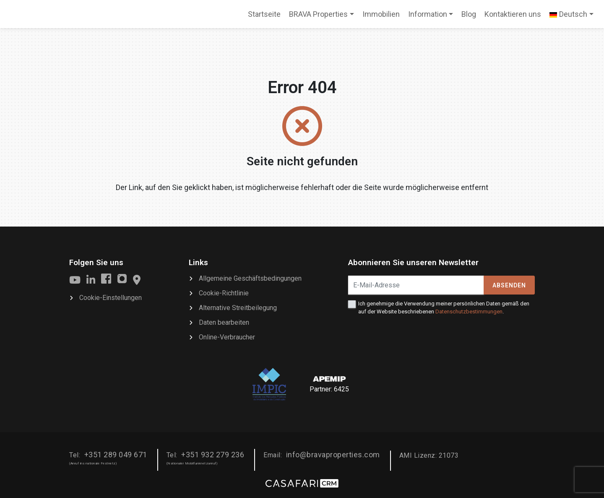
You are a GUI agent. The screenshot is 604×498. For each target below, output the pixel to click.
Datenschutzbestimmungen (468, 311)
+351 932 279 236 (212, 454)
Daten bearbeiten (224, 322)
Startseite (264, 17)
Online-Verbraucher (227, 337)
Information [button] (427, 14)
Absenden (509, 285)
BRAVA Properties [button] (318, 14)
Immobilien (381, 14)
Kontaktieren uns (512, 14)
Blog (468, 14)
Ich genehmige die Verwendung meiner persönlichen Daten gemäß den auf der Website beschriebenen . (443, 307)
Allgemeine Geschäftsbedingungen (250, 278)
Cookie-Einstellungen (110, 298)
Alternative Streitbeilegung (238, 308)
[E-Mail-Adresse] (416, 285)
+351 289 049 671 (115, 454)
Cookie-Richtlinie (224, 293)
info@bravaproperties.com (333, 454)
